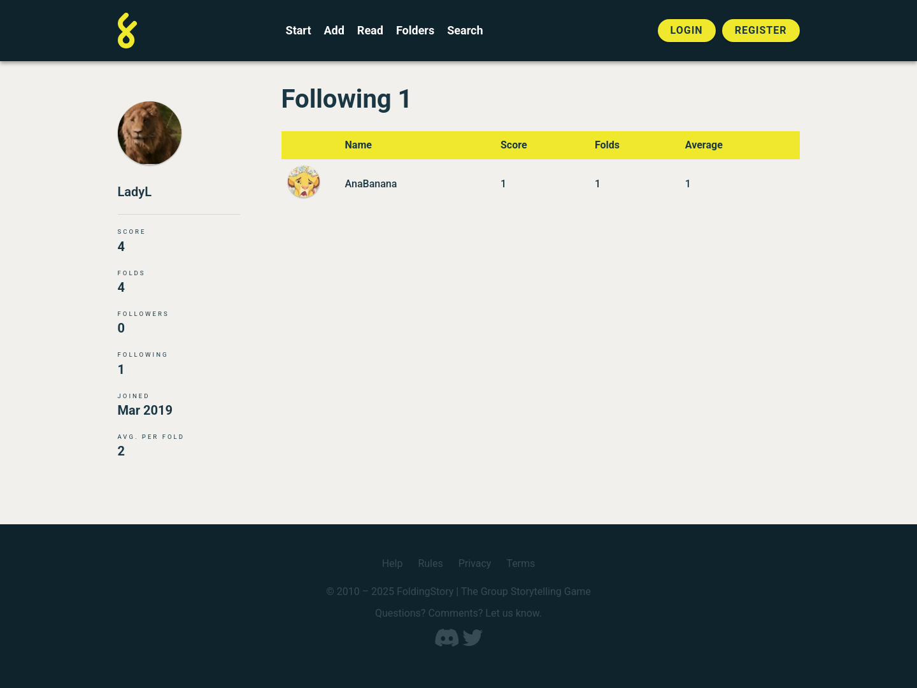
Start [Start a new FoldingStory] (298, 30)
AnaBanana (371, 184)
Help (392, 563)
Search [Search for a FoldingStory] (465, 30)
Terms (520, 563)
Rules (430, 563)
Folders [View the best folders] (415, 30)
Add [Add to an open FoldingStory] (333, 30)
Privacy (475, 563)
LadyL (135, 191)
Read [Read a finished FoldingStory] (370, 30)
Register (761, 30)
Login (687, 30)
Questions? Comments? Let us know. (458, 613)
